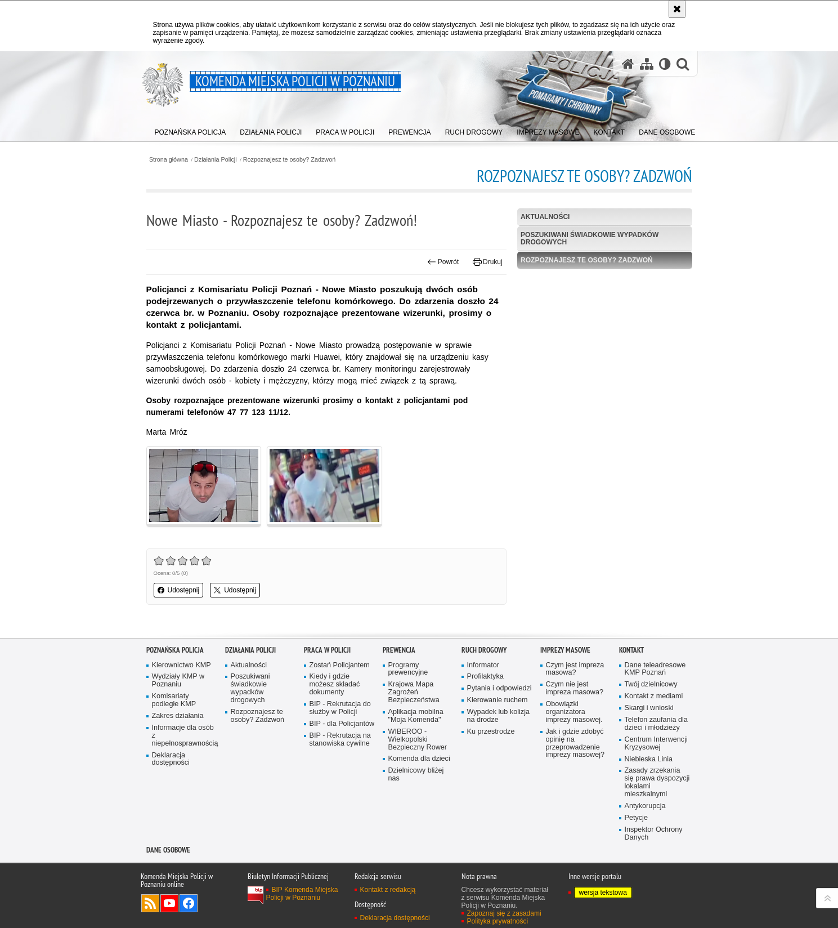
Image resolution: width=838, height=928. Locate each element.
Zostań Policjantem (340, 665)
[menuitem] (190, 130)
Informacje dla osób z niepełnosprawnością (184, 735)
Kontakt (631, 650)
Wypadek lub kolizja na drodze (498, 716)
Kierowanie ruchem (497, 700)
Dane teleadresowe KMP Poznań (655, 669)
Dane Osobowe (168, 850)
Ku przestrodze (491, 731)
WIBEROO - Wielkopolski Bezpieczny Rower (417, 739)
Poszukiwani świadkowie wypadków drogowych (589, 238)
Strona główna (168, 160)
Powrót (443, 261)
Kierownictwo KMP (181, 665)
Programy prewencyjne (408, 669)
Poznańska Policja (175, 650)
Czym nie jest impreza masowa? (574, 688)
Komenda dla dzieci (419, 758)
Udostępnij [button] (179, 590)
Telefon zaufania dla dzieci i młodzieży (656, 723)
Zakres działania (178, 716)
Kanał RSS (150, 903)
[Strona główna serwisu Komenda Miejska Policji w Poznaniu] (628, 64)
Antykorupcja (645, 806)
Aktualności (545, 217)
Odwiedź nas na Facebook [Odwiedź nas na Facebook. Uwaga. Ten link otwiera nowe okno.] (189, 903)
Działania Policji (215, 160)
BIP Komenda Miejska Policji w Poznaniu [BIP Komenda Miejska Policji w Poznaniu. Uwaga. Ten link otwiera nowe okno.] (302, 894)
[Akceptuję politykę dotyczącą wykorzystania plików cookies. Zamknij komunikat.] (677, 9)
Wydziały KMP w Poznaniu (178, 680)
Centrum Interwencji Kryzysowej (656, 743)
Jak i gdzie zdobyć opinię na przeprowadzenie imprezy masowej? (575, 743)
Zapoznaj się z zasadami (504, 913)
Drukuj (488, 261)
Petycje (636, 818)
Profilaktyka (485, 676)
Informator (483, 665)
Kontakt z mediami (654, 696)
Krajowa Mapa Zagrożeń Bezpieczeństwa (414, 692)
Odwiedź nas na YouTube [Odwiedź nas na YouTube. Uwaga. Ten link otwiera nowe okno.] (169, 903)
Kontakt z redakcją (388, 890)
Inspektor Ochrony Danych (654, 833)
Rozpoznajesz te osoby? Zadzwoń (289, 160)
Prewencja (399, 650)
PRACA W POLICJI (327, 650)
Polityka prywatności (497, 921)
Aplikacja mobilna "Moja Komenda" (415, 716)
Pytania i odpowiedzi (499, 688)
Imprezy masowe (565, 650)
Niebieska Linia (649, 759)
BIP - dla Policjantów (342, 724)
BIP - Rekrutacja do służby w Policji (340, 708)
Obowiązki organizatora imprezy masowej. (574, 712)
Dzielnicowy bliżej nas (416, 774)
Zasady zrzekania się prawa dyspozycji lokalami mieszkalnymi (657, 782)
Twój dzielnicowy (651, 684)
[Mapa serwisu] (646, 64)
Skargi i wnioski (649, 708)
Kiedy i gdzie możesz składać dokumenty (335, 684)
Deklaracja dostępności (171, 759)
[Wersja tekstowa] (665, 64)
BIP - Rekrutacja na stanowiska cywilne (340, 739)
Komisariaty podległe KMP (174, 700)
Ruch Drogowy (484, 650)
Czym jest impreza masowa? (575, 669)
